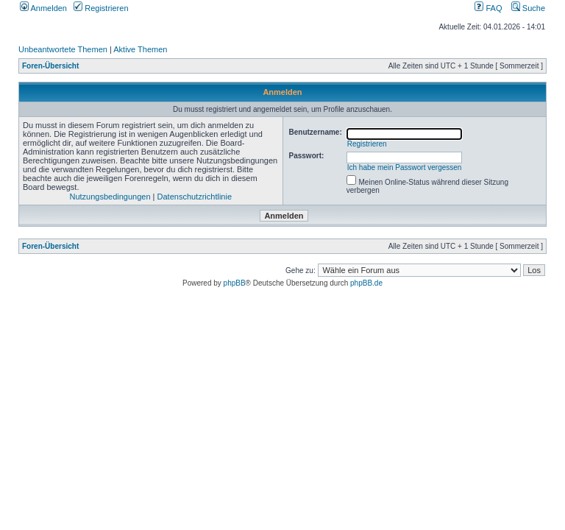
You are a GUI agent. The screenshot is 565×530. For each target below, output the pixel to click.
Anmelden (43, 8)
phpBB (235, 283)
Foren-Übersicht (50, 66)
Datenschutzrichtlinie (194, 196)
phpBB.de (366, 283)
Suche (528, 8)
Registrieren (101, 8)
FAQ (488, 8)
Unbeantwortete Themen (62, 49)
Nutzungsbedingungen (109, 196)
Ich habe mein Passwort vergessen (404, 167)
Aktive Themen (140, 49)
